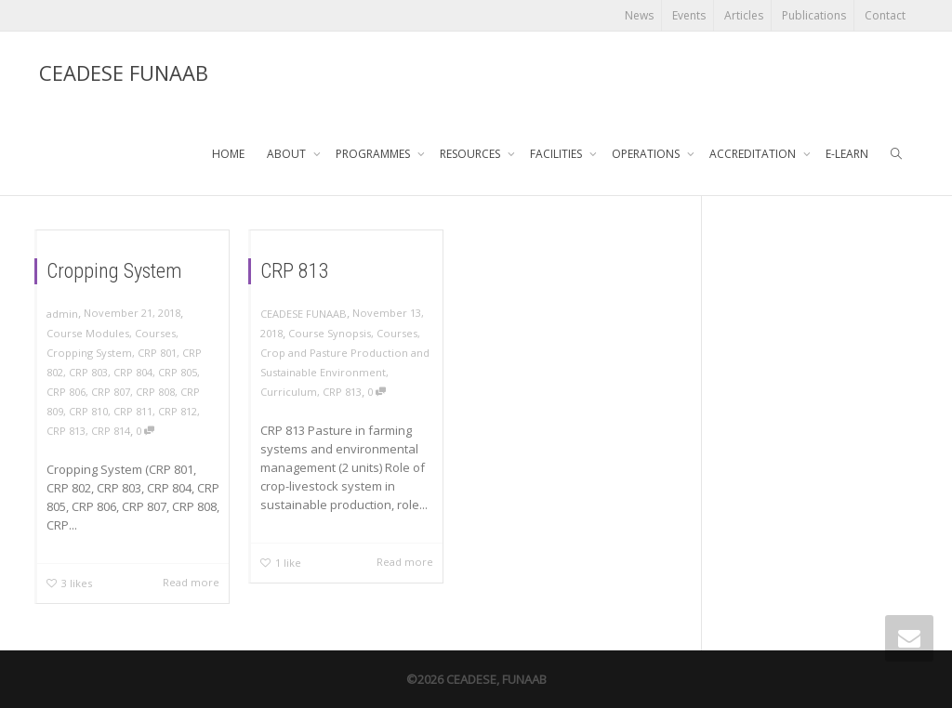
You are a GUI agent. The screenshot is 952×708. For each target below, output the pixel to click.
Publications (814, 15)
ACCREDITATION (754, 154)
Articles (743, 15)
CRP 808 (156, 390)
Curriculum (287, 391)
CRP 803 (87, 369)
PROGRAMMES (374, 154)
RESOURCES (471, 154)
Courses (156, 329)
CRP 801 (158, 350)
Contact (885, 15)
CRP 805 (179, 369)
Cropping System (114, 266)
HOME (228, 154)
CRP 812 (179, 410)
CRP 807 (109, 390)
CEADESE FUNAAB (123, 72)
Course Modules (86, 329)
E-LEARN (847, 154)
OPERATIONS (647, 154)
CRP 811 (132, 410)
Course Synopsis (329, 329)
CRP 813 (64, 431)
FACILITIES (557, 154)
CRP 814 (109, 431)
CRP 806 (64, 390)
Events (689, 15)
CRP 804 (132, 369)
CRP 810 (87, 410)
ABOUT (288, 154)
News (639, 15)
